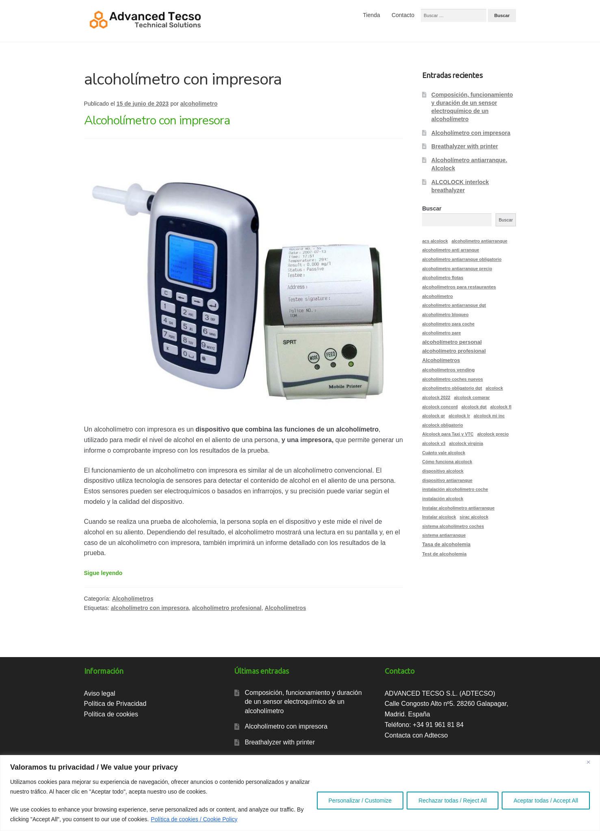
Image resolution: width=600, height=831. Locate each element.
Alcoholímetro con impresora (157, 120)
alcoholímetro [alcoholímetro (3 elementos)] (437, 296)
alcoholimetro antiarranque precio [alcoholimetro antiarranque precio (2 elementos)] (457, 268)
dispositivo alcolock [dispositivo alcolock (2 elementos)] (443, 471)
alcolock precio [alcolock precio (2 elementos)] (493, 434)
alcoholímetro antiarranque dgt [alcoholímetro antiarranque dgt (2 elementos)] (454, 305)
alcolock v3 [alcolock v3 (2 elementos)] (433, 443)
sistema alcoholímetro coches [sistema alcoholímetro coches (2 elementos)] (453, 526)
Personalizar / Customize (360, 800)
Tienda (371, 15)
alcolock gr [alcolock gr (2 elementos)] (433, 415)
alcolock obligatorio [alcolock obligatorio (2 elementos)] (442, 425)
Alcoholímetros (133, 598)
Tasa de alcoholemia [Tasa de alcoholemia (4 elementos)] (446, 544)
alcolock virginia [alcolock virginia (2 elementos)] (466, 443)
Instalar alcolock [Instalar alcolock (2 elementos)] (439, 516)
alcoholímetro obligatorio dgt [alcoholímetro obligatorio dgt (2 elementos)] (452, 388)
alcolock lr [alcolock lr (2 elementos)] (459, 415)
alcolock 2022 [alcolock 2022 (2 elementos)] (436, 397)
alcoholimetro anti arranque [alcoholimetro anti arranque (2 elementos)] (450, 249)
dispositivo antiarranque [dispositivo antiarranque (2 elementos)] (447, 480)
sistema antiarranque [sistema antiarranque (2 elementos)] (444, 535)
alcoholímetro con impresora (150, 608)
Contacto (403, 15)
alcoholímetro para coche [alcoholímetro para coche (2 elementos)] (448, 323)
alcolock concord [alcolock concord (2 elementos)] (440, 406)
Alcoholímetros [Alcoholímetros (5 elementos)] (441, 360)
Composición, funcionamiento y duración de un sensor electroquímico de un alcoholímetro (303, 701)
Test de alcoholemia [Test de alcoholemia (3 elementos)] (444, 553)
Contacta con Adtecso (416, 735)
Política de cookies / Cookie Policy (194, 819)
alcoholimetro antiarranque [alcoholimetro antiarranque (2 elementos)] (479, 241)
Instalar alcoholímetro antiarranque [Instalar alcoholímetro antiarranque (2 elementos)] (458, 508)
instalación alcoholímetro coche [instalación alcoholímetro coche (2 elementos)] (455, 489)
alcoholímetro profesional (227, 608)
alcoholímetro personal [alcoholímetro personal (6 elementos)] (452, 342)
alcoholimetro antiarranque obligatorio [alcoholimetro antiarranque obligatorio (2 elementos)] (461, 259)
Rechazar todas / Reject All (452, 800)
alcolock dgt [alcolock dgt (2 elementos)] (474, 406)
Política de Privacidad (115, 703)
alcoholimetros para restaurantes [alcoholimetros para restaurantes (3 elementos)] (459, 286)
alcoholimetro (199, 103)
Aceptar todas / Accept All (545, 800)
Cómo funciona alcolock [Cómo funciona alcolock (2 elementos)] (447, 461)
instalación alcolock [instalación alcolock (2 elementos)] (442, 498)
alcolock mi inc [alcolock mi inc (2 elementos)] (489, 415)
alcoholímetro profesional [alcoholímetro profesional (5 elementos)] (454, 351)
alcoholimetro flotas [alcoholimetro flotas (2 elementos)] (442, 277)
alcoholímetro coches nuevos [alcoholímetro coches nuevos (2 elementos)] (452, 379)
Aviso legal (99, 693)
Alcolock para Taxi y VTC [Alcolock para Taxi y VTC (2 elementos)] (448, 434)
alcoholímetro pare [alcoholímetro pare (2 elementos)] (441, 332)
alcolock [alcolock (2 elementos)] (494, 388)
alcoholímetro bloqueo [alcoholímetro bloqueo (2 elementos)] (445, 314)
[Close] (591, 762)
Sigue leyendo (103, 573)
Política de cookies (111, 714)
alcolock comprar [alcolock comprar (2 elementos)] (472, 397)
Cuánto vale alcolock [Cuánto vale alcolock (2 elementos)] (443, 452)
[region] (300, 793)
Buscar (431, 208)
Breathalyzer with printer (464, 146)
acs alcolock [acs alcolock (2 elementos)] (435, 241)
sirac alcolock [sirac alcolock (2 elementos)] (474, 516)
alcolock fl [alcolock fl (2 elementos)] (500, 406)
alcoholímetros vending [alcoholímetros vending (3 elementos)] (448, 369)
